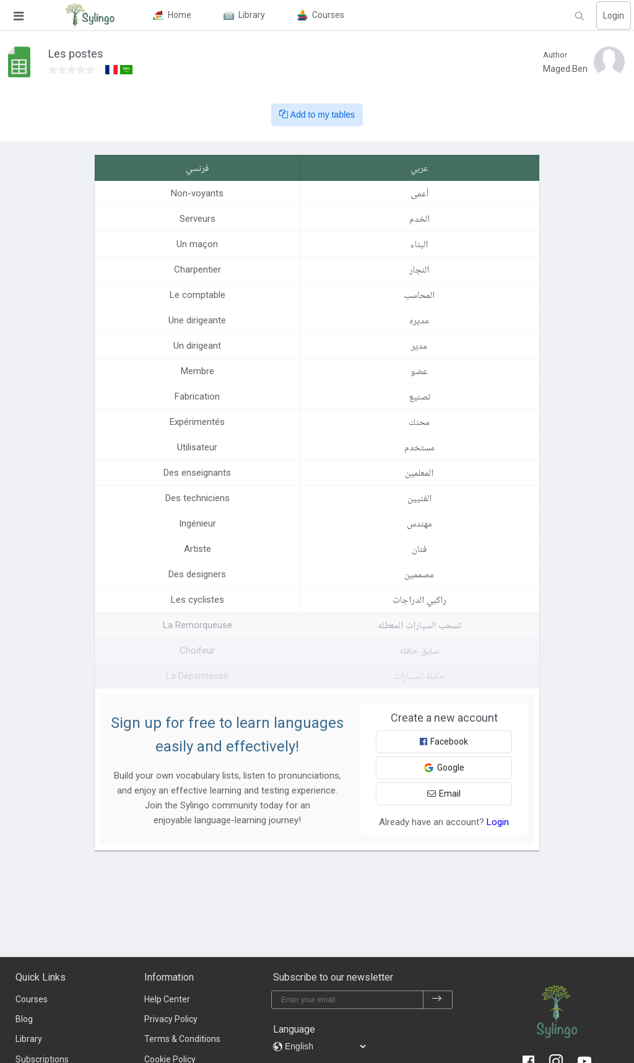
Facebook (444, 741)
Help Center (167, 999)
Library (28, 1039)
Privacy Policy (171, 1019)
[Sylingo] (90, 15)
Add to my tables (317, 115)
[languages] (325, 1046)
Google (443, 768)
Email (444, 793)
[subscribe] (437, 1000)
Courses (31, 999)
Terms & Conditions (182, 1039)
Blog (24, 1019)
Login (613, 15)
